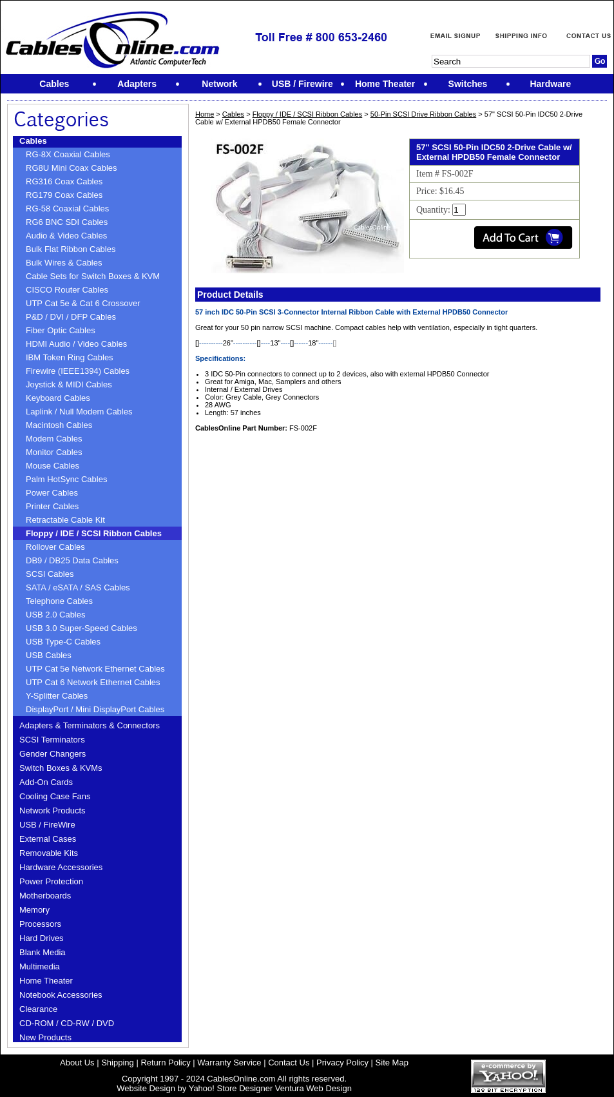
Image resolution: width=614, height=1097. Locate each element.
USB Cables (49, 655)
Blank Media (42, 952)
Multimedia (39, 966)
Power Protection (51, 881)
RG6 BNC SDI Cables (67, 222)
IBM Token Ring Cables (69, 357)
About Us (77, 1062)
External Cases (47, 839)
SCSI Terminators (52, 739)
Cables (33, 141)
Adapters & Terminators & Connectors (89, 725)
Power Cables (52, 493)
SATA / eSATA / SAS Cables (78, 587)
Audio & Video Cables (66, 235)
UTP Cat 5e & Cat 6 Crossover (83, 303)
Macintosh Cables (59, 425)
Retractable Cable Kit (65, 520)
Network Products (52, 810)
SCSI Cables (49, 574)
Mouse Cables (52, 466)
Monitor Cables (54, 452)
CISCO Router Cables (67, 290)
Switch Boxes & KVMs (60, 768)
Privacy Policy (342, 1062)
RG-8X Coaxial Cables (68, 154)
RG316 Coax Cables (64, 181)
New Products (45, 1037)
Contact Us (288, 1062)
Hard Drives (41, 938)
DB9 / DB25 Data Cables (72, 560)
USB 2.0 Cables (56, 614)
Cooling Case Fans (55, 796)
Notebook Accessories (60, 995)
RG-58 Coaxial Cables (67, 208)
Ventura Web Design (313, 1088)
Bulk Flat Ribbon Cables (70, 249)
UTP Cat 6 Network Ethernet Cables (93, 682)
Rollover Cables (55, 547)
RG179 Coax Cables (64, 195)
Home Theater (46, 980)
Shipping (117, 1062)
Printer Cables (52, 506)
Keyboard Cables (58, 398)
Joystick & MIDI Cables (69, 384)
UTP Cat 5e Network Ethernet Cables (95, 669)
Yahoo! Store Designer (231, 1088)
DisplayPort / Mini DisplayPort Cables (95, 709)
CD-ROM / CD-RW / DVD (66, 1023)
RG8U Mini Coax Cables (71, 168)
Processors (40, 924)
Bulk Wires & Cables (64, 262)
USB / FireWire (47, 825)
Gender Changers (52, 754)
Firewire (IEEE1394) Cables (78, 371)
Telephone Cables (59, 601)
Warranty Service (229, 1062)
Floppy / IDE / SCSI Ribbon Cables (94, 533)
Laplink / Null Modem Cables (79, 411)
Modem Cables (54, 438)
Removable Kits (48, 853)
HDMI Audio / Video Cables (76, 344)
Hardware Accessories (60, 867)
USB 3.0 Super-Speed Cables (81, 628)
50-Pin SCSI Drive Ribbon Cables (423, 114)
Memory (34, 910)
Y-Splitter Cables (57, 696)
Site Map (392, 1062)
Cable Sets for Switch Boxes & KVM (93, 276)
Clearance (38, 1009)
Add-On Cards (46, 782)
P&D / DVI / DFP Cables (71, 317)
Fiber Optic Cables (60, 330)
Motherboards (45, 895)
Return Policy (165, 1062)
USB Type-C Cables (63, 641)
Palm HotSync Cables (66, 479)
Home (204, 114)
